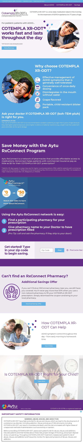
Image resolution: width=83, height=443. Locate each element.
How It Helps (49, 346)
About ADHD (49, 7)
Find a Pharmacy (9, 48)
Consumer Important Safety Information (14, 2)
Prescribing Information (47, 2)
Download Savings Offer (33, 304)
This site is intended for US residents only (68, 2)
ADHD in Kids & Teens (28, 409)
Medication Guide (33, 2)
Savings (77, 7)
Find (59, 250)
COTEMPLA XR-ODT (64, 7)
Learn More (41, 382)
